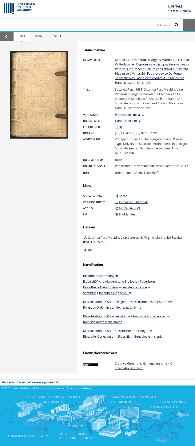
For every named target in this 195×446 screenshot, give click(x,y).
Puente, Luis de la (127, 115)
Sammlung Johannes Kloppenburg (107, 293)
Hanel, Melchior (126, 121)
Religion (121, 302)
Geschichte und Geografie (133, 331)
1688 (118, 127)
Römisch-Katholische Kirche (102, 322)
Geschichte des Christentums (152, 302)
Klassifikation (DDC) (97, 302)
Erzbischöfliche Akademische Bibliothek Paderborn (119, 281)
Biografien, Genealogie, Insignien (141, 336)
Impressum (57, 388)
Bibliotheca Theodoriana (100, 287)
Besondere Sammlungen (100, 276)
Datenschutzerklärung (79, 388)
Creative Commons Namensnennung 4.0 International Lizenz (143, 365)
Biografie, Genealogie (98, 336)
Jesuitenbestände (134, 287)
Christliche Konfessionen (148, 316)
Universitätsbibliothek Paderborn (29, 388)
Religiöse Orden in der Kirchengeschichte (112, 307)
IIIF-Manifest (128, 214)
